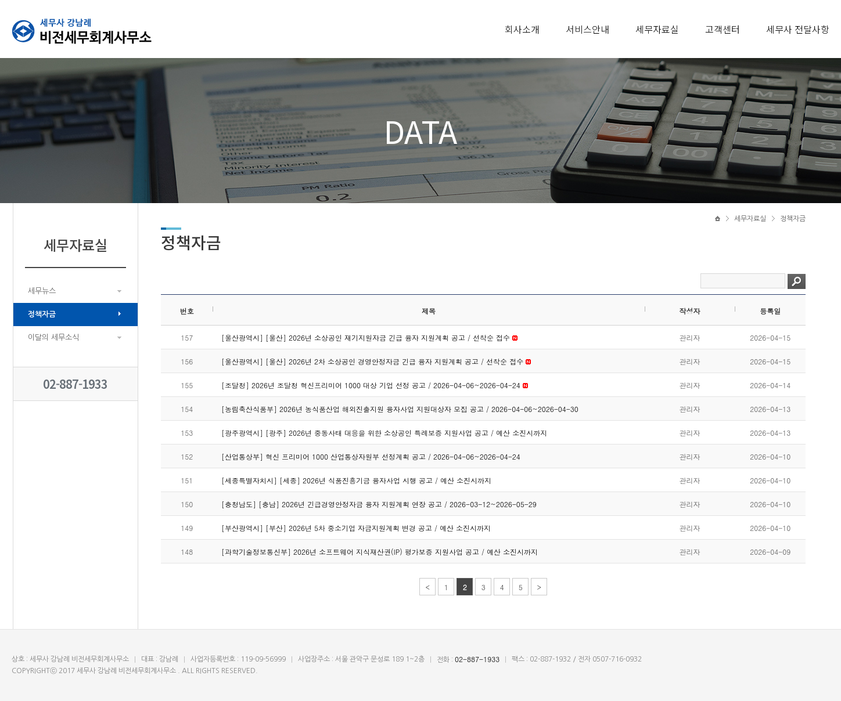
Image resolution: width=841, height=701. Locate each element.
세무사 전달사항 (797, 29)
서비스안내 (587, 29)
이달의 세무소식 (53, 337)
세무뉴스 (42, 291)
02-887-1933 (75, 383)
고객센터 (722, 29)
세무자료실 (657, 29)
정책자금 (42, 314)
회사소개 (522, 29)
